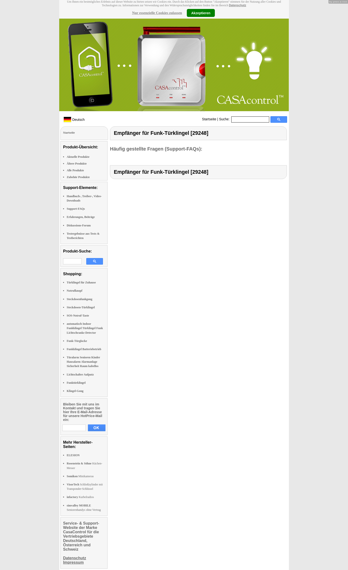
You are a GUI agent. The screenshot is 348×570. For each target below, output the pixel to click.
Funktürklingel (76, 382)
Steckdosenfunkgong (79, 299)
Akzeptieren (200, 13)
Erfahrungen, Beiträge (81, 217)
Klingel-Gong (75, 391)
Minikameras (80, 476)
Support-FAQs (76, 208)
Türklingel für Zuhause (81, 282)
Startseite (209, 119)
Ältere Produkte (77, 163)
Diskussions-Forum (79, 225)
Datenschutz (237, 5)
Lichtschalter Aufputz (80, 374)
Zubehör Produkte (78, 177)
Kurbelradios (80, 497)
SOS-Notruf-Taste (78, 315)
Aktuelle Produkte (78, 157)
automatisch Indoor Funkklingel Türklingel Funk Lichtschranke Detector (85, 328)
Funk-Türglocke (77, 341)
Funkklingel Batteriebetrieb (84, 349)
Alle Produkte (75, 170)
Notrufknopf (74, 290)
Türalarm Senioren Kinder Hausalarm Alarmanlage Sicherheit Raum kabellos (83, 362)
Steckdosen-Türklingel (81, 307)
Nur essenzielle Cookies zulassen (157, 13)
